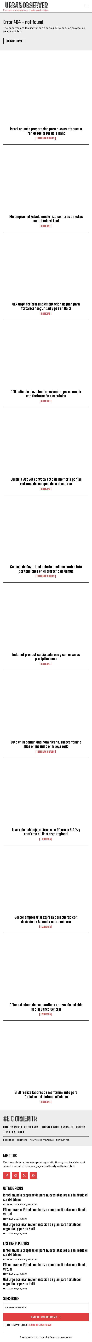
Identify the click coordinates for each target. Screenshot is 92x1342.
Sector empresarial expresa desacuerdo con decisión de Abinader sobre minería (46, 919)
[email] (46, 1307)
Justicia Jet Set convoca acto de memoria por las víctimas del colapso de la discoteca (46, 481)
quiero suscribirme (46, 1317)
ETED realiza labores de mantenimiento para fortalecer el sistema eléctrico (46, 1094)
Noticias (45, 226)
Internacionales (46, 138)
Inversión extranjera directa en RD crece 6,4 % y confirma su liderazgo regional (46, 831)
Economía (45, 839)
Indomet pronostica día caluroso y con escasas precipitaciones (46, 656)
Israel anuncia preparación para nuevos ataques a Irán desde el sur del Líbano (46, 131)
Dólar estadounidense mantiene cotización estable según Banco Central (46, 1007)
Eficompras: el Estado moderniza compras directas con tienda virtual (46, 218)
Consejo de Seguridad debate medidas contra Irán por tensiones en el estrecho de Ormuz (46, 569)
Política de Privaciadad (39, 1324)
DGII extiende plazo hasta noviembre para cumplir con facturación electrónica (46, 393)
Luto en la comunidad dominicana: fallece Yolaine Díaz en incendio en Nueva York (46, 744)
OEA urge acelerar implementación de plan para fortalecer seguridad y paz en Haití (46, 306)
